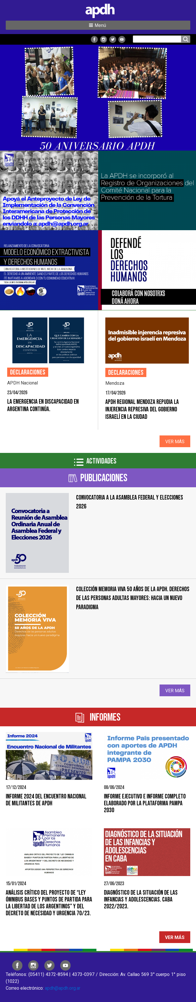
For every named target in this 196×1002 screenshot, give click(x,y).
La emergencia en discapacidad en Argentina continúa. (43, 405)
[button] (98, 25)
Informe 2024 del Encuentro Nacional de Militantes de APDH (46, 800)
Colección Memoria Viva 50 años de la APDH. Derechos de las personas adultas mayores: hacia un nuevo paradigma (132, 598)
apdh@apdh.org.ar (62, 988)
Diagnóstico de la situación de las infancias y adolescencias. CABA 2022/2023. (141, 899)
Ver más (175, 441)
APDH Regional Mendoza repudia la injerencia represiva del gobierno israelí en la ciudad (142, 409)
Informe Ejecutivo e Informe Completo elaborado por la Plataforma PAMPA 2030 (145, 803)
